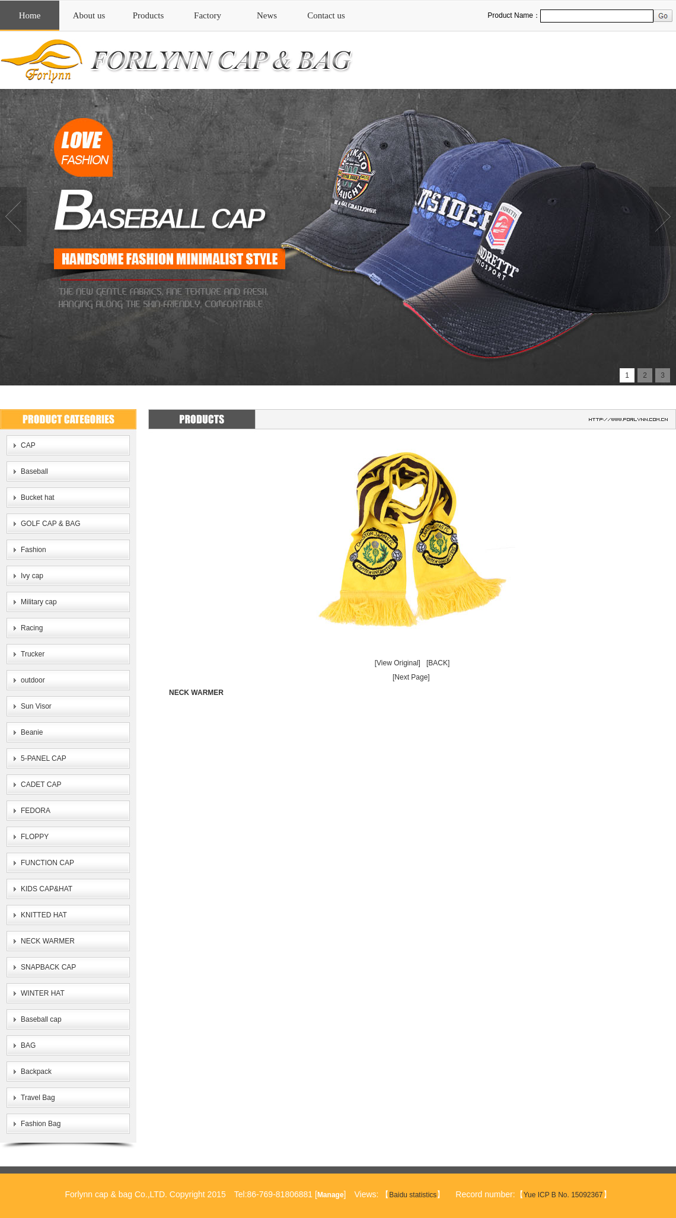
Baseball (34, 471)
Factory (207, 15)
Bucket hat (38, 497)
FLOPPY (35, 837)
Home (30, 15)
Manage (330, 1195)
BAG (28, 1045)
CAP (28, 445)
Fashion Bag (40, 1124)
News (267, 15)
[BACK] (437, 663)
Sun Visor (36, 706)
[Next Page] (411, 677)
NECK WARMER (48, 941)
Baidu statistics (412, 1195)
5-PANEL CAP (43, 758)
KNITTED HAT (44, 915)
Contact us (326, 15)
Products (148, 15)
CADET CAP (41, 784)
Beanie (32, 732)
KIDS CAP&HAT (46, 889)
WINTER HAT (43, 993)
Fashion (33, 550)
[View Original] (397, 663)
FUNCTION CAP (47, 863)
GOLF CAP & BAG (50, 523)
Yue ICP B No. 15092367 (563, 1195)
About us (89, 15)
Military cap (39, 602)
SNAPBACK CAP (48, 967)
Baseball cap (41, 1019)
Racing (32, 628)
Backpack (36, 1071)
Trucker (32, 654)
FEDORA (35, 810)
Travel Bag (38, 1097)
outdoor (33, 680)
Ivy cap (32, 576)
